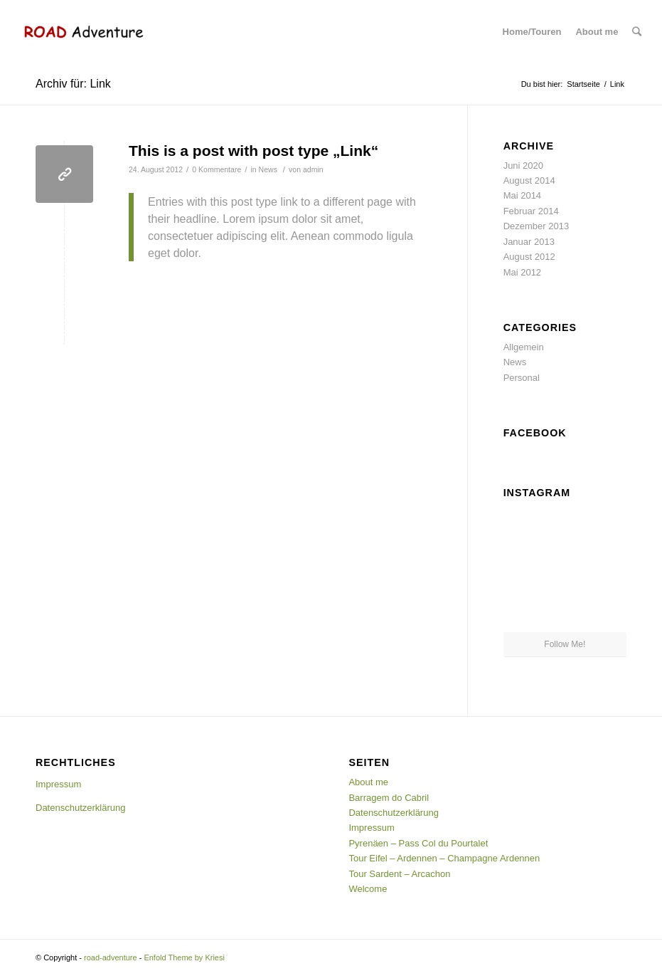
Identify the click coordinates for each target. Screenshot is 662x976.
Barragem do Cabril (388, 797)
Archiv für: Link (73, 84)
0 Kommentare (216, 169)
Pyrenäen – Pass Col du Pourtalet (418, 843)
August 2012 (529, 256)
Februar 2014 (531, 211)
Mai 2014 (522, 195)
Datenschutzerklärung (80, 807)
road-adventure (110, 957)
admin (313, 169)
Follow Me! (564, 644)
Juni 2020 (523, 165)
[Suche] (636, 32)
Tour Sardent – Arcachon (399, 874)
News (268, 169)
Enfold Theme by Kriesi (184, 957)
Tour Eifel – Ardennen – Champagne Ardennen (444, 858)
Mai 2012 (522, 272)
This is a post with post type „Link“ (253, 150)
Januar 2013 (529, 241)
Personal (521, 377)
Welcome (367, 888)
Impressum (58, 784)
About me (368, 782)
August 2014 (529, 180)
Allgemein (523, 347)
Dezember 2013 (536, 226)
